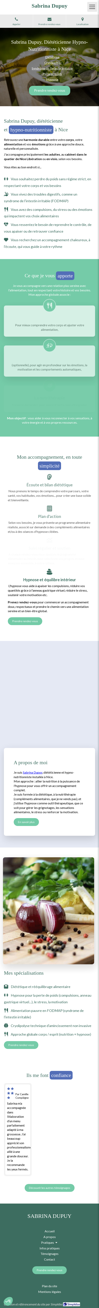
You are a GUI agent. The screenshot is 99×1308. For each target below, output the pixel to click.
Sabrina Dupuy (32, 772)
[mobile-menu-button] (92, 7)
